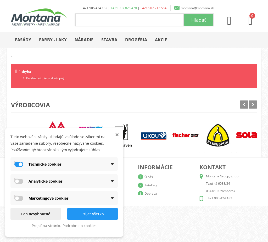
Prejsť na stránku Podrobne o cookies (64, 225)
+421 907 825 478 (124, 8)
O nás (148, 177)
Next (253, 104)
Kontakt (149, 218)
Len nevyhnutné (35, 213)
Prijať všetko (92, 213)
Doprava (150, 193)
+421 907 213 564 (153, 8)
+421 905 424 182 (94, 8)
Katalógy (150, 185)
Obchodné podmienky (160, 202)
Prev (244, 104)
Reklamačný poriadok (160, 210)
